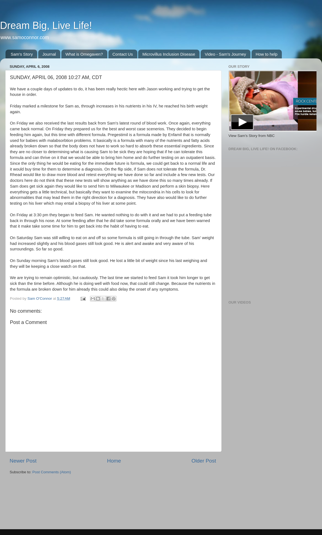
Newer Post (23, 461)
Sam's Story (22, 54)
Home (114, 461)
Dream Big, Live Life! (46, 25)
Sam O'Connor (40, 298)
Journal (49, 54)
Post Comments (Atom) (51, 472)
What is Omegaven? (84, 54)
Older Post (204, 461)
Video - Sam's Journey (225, 54)
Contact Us (123, 54)
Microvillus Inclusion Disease (168, 54)
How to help (266, 54)
